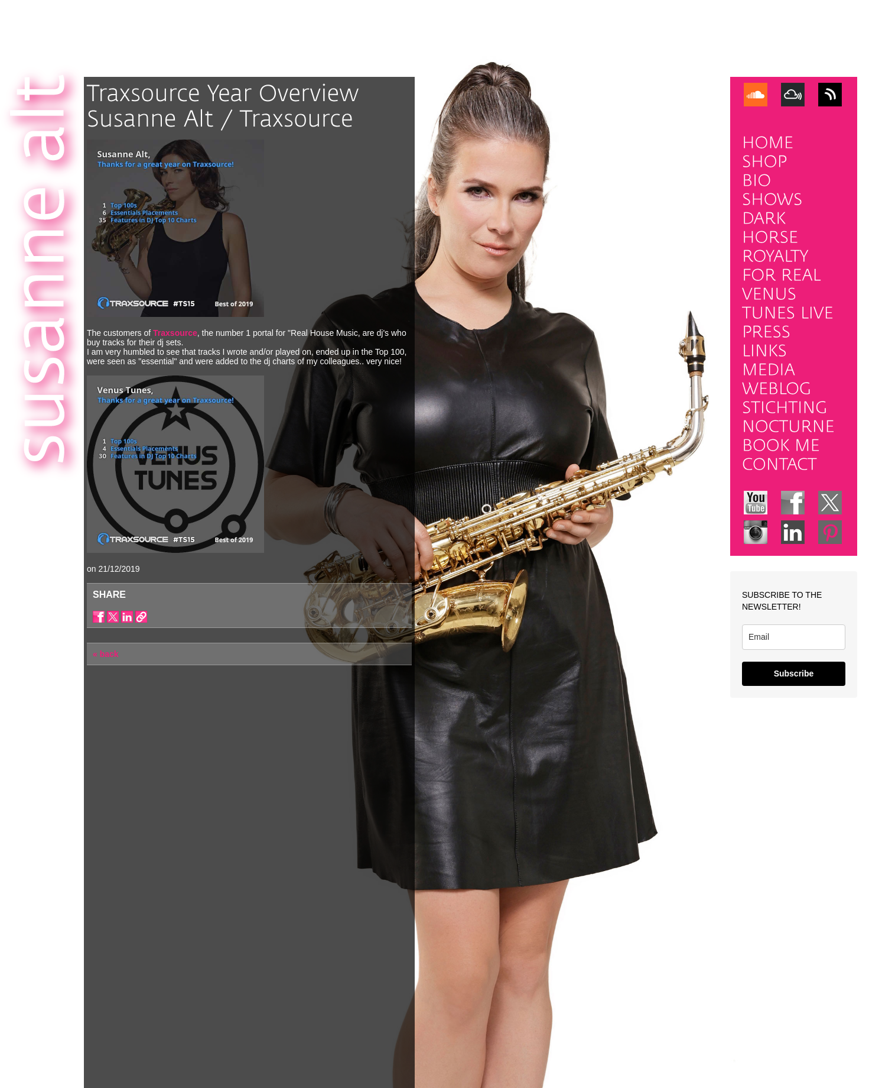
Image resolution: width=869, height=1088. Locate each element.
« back (106, 654)
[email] (793, 637)
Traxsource (175, 333)
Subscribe (794, 673)
